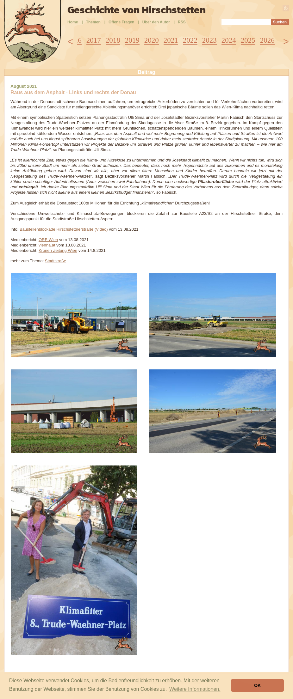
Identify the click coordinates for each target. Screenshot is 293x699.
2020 (151, 40)
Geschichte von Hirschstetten (136, 9)
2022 (190, 40)
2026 (267, 40)
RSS (182, 22)
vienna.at (47, 245)
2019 (132, 40)
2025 (248, 40)
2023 (209, 40)
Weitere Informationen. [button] (195, 689)
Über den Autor (156, 22)
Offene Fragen (121, 22)
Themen (93, 22)
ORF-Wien (48, 239)
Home (72, 22)
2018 (113, 40)
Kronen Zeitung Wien (58, 250)
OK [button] (257, 685)
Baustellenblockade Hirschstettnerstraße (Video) (64, 229)
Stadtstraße (55, 260)
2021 (171, 40)
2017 (93, 40)
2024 (228, 40)
